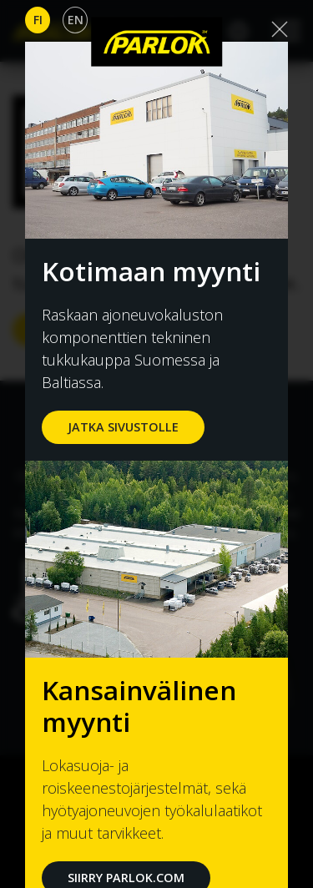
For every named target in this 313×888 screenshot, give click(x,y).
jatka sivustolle (123, 427)
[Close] (279, 29)
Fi (38, 20)
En (75, 20)
